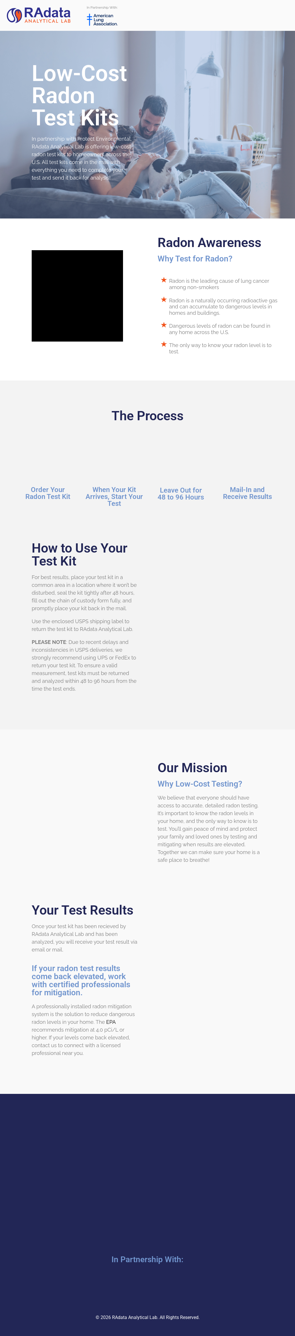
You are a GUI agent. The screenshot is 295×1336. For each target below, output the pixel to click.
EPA (111, 1022)
